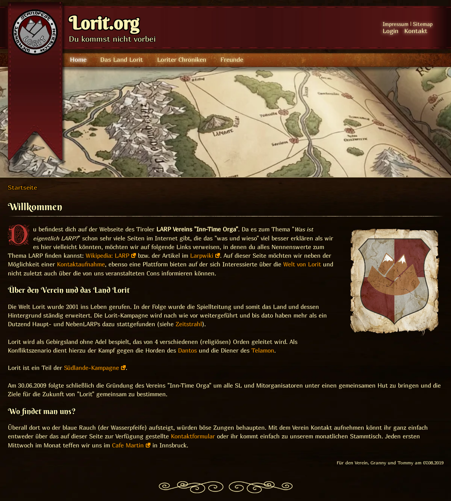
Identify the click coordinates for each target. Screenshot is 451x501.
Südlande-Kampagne (91, 367)
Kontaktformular (193, 436)
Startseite (22, 187)
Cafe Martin (128, 445)
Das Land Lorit (121, 59)
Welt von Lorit (302, 264)
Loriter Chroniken (181, 59)
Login (390, 30)
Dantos (187, 350)
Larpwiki (201, 255)
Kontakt (415, 30)
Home (78, 59)
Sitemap (423, 24)
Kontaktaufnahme (81, 264)
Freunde (231, 59)
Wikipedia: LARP (107, 255)
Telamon (262, 350)
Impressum (396, 24)
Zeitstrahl (189, 324)
